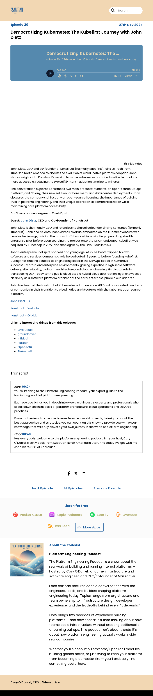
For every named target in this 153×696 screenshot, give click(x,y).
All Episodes (73, 490)
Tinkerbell (25, 354)
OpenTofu (25, 350)
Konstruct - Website (24, 311)
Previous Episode (107, 490)
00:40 (26, 437)
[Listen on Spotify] (115, 519)
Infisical (23, 341)
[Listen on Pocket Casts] (39, 519)
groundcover (27, 337)
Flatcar (23, 345)
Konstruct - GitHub (23, 318)
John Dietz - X (20, 304)
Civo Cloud (25, 332)
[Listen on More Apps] (106, 532)
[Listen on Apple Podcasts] (80, 519)
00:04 (26, 389)
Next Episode (42, 490)
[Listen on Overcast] (42, 532)
